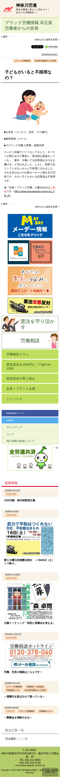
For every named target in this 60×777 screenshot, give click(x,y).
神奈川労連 (26, 5)
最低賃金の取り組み (20, 378)
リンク (10, 434)
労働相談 (30, 340)
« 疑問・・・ (7, 36)
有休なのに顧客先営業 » (47, 39)
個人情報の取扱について (21, 441)
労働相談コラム (17, 354)
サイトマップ (14, 427)
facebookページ (15, 413)
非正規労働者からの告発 (45, 61)
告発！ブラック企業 (20, 388)
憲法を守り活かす (38, 324)
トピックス (14, 399)
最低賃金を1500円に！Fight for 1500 (28, 366)
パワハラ (10, 711)
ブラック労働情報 (22, 61)
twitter (9, 420)
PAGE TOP (50, 772)
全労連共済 (56, 447)
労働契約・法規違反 (35, 687)
